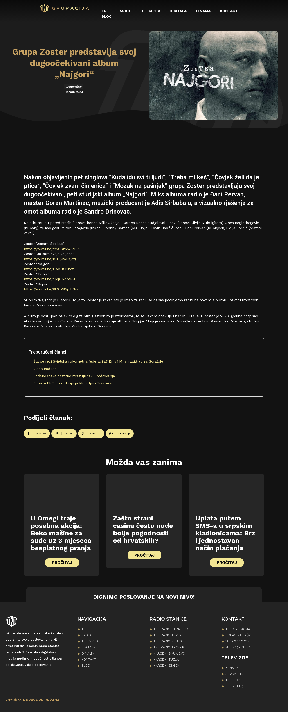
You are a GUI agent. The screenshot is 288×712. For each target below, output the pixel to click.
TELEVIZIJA (90, 641)
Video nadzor (44, 369)
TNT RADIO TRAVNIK (168, 647)
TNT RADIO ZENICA (168, 641)
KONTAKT (88, 659)
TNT (84, 629)
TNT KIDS (232, 680)
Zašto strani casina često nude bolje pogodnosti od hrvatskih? (143, 529)
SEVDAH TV (234, 674)
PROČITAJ (62, 562)
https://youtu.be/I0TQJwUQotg (50, 259)
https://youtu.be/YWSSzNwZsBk (51, 249)
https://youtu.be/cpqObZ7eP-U (50, 279)
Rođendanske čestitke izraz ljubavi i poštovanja (74, 376)
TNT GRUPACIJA (237, 629)
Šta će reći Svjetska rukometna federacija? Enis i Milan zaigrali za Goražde (98, 361)
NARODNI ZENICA (166, 666)
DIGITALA (88, 647)
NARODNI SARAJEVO (169, 653)
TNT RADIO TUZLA (167, 635)
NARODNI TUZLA (166, 659)
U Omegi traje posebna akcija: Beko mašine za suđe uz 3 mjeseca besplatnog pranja (61, 533)
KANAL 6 (232, 668)
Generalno (73, 86)
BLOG (85, 666)
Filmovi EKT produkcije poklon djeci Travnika (72, 383)
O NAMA (87, 653)
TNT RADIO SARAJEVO (170, 629)
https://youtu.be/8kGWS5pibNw (51, 289)
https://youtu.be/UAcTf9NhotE (50, 269)
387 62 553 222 (237, 641)
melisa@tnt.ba (237, 647)
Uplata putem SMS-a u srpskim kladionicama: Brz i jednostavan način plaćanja (225, 533)
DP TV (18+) (234, 686)
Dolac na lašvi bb (240, 635)
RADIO (86, 635)
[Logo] (65, 8)
